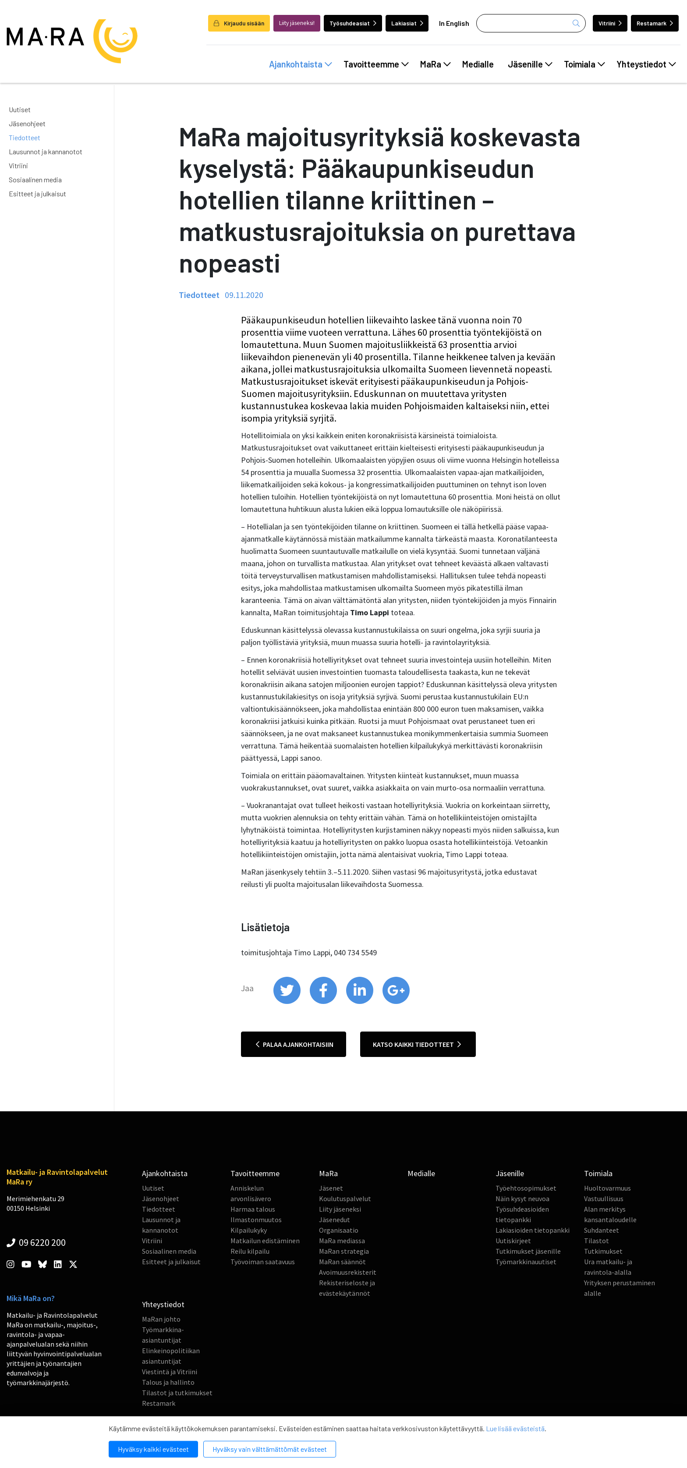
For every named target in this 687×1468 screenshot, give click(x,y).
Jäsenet (331, 1188)
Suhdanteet (601, 1230)
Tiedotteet (24, 137)
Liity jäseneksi (340, 1209)
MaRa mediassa (342, 1240)
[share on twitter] (287, 1001)
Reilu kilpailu (249, 1251)
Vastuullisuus (603, 1198)
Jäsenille (530, 64)
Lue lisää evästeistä (515, 1428)
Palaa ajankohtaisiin (294, 1044)
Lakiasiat (407, 23)
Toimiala (584, 64)
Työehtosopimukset (526, 1188)
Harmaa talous (252, 1209)
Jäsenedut (334, 1219)
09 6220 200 (36, 1242)
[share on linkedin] (360, 1001)
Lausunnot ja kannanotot (45, 151)
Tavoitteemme (376, 64)
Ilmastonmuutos (256, 1219)
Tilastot (596, 1240)
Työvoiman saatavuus (262, 1261)
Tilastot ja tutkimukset (177, 1392)
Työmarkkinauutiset (526, 1261)
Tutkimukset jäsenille (528, 1251)
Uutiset (20, 109)
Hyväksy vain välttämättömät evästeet (269, 1449)
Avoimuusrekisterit (347, 1272)
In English (454, 23)
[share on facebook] (324, 1001)
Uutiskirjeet (513, 1240)
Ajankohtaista (300, 64)
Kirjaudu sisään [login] (239, 23)
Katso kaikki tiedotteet (417, 1044)
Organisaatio (338, 1230)
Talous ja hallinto (168, 1382)
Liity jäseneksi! (297, 23)
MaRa (435, 64)
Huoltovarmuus (607, 1188)
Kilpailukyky (248, 1230)
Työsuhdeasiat (352, 23)
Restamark (655, 23)
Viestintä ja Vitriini (169, 1371)
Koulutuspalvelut (345, 1198)
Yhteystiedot (646, 64)
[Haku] (531, 23)
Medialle (478, 64)
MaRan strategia (344, 1251)
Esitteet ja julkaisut (37, 193)
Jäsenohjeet (27, 123)
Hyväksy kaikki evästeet (153, 1449)
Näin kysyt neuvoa (522, 1198)
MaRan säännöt (342, 1261)
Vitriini (610, 23)
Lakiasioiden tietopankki (533, 1230)
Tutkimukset (603, 1251)
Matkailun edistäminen (265, 1240)
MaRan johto (161, 1319)
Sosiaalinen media (35, 179)
